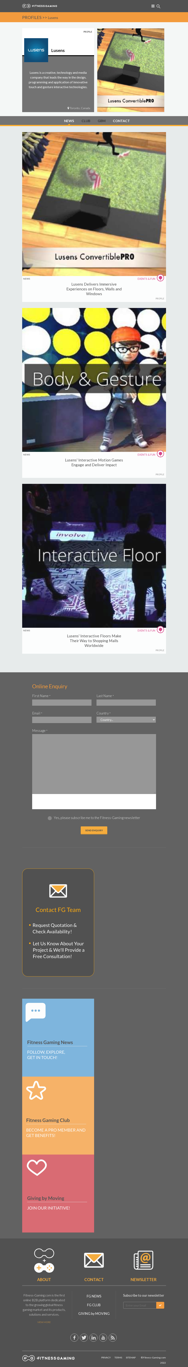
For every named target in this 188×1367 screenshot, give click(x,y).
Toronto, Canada (79, 108)
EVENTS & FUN (151, 278)
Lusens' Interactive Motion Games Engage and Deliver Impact (94, 462)
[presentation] (94, 802)
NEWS (69, 121)
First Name (41, 696)
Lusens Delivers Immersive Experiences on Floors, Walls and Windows (94, 289)
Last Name (105, 696)
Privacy (106, 1357)
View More (44, 1322)
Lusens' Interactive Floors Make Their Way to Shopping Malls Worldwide (94, 641)
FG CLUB (94, 1305)
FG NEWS (94, 1296)
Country (103, 713)
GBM (101, 121)
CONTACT (121, 121)
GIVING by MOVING (94, 1313)
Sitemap (131, 1357)
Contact (94, 1279)
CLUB (86, 121)
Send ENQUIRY (94, 830)
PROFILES (32, 17)
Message (40, 730)
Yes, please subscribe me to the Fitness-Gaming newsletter (97, 818)
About (44, 1279)
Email (37, 713)
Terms (118, 1357)
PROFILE (160, 298)
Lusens (53, 18)
